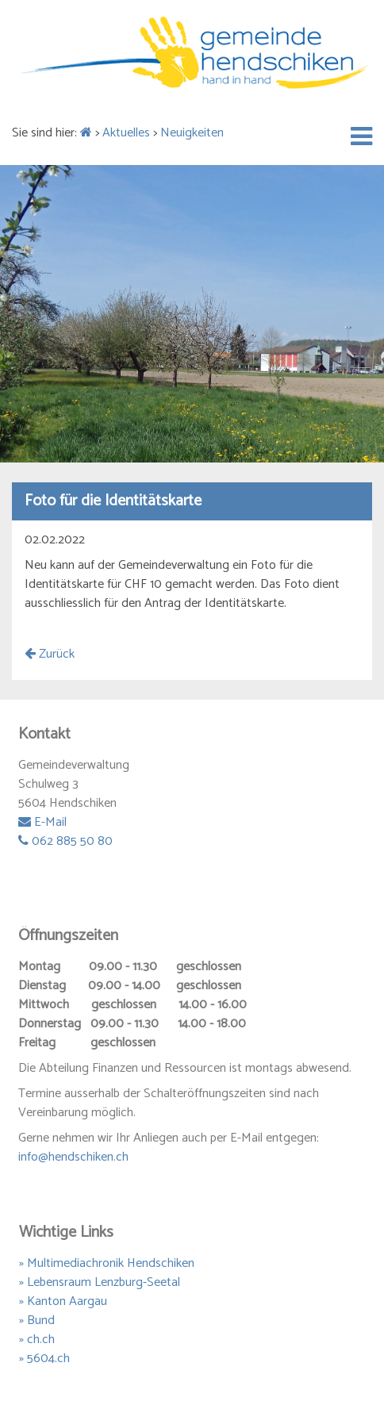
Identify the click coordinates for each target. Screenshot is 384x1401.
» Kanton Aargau (63, 1301)
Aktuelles (126, 133)
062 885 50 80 (65, 841)
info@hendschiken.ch (73, 1157)
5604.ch (48, 1358)
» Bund (37, 1320)
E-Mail (42, 822)
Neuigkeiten (192, 133)
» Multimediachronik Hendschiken (106, 1263)
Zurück (50, 654)
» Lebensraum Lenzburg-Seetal (99, 1282)
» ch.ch (37, 1339)
